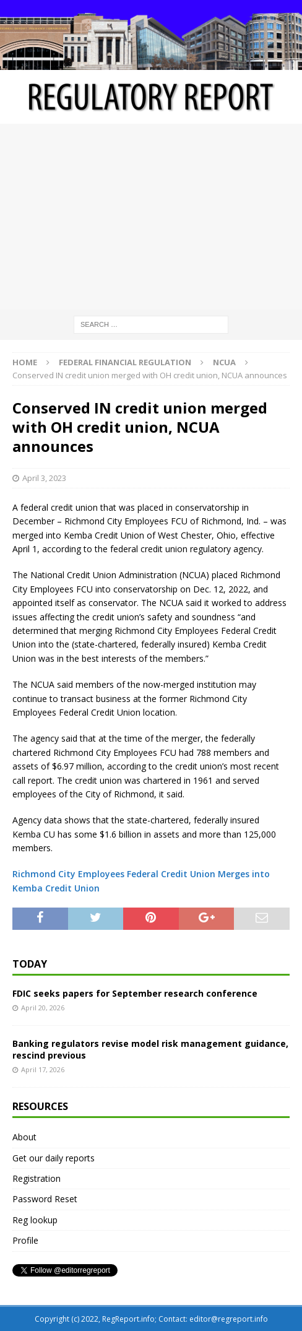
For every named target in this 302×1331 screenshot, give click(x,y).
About (24, 1137)
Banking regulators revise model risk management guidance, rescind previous (150, 1049)
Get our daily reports (53, 1158)
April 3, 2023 (44, 477)
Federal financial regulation (125, 362)
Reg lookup (35, 1220)
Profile (25, 1240)
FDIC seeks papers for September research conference (134, 993)
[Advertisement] (151, 216)
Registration (36, 1178)
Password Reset (44, 1199)
